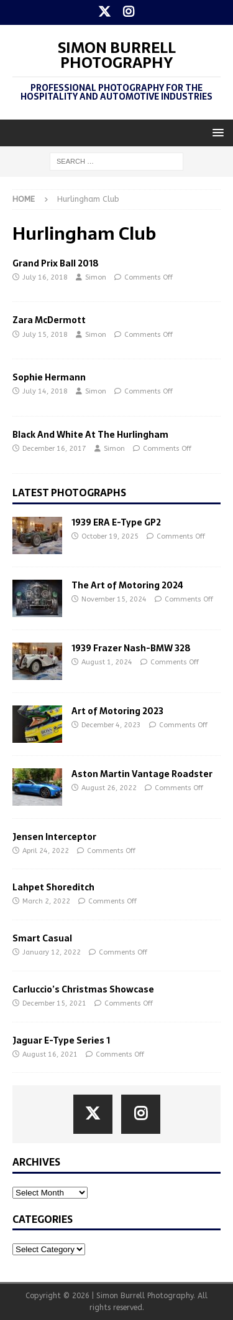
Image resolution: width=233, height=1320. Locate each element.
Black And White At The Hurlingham (90, 434)
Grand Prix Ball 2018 (55, 263)
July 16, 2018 (45, 277)
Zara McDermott (49, 320)
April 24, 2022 (45, 851)
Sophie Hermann (49, 377)
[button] (216, 132)
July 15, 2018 (45, 335)
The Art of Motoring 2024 (127, 585)
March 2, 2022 (46, 901)
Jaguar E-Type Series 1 (61, 1040)
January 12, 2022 (51, 952)
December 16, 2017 (54, 449)
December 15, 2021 (54, 1003)
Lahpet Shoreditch (53, 887)
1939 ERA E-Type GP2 (116, 522)
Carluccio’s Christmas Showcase (83, 989)
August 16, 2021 (50, 1054)
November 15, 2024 (114, 599)
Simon (95, 277)
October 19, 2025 (110, 536)
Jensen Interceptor (54, 837)
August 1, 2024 (106, 662)
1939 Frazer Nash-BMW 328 (131, 648)
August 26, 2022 (109, 788)
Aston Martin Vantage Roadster (141, 774)
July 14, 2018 (45, 391)
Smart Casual (42, 938)
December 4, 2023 (111, 725)
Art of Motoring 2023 (117, 711)
